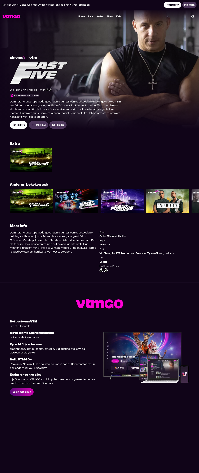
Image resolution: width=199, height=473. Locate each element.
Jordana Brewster (136, 253)
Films (110, 16)
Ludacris (169, 253)
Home (81, 16)
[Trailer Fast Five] (58, 125)
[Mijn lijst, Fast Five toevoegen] (38, 125)
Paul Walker (118, 253)
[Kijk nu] (18, 125)
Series (100, 16)
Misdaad (111, 236)
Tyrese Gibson (155, 253)
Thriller (122, 236)
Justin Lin (105, 244)
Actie (102, 236)
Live (90, 16)
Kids (118, 16)
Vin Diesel (105, 253)
